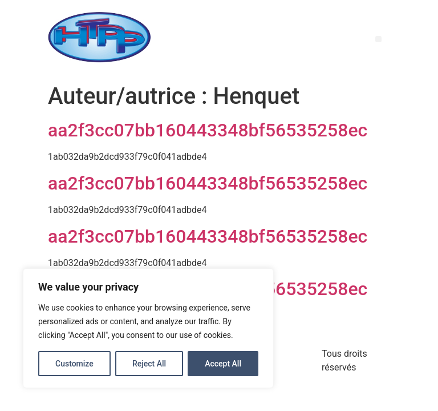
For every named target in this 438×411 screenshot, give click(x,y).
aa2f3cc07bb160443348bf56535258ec (207, 130)
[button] (378, 39)
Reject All (149, 363)
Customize (74, 363)
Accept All (223, 363)
